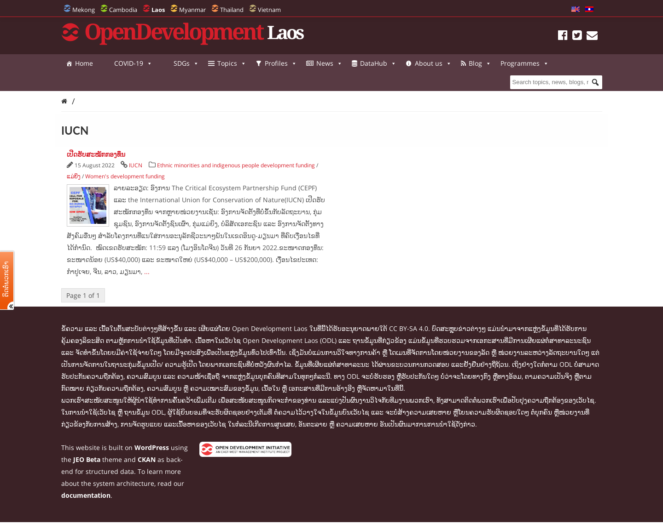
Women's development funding (125, 176)
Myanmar (192, 10)
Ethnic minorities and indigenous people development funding (236, 165)
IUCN (135, 165)
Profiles (281, 63)
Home (84, 63)
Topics (231, 63)
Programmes (90, 82)
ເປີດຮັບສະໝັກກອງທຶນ (96, 154)
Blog (480, 63)
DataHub (378, 63)
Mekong (83, 10)
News (329, 63)
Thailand (232, 10)
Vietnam (269, 10)
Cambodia (123, 10)
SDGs (186, 63)
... (147, 271)
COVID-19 (133, 63)
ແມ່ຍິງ (74, 176)
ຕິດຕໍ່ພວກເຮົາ (6, 279)
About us (433, 63)
